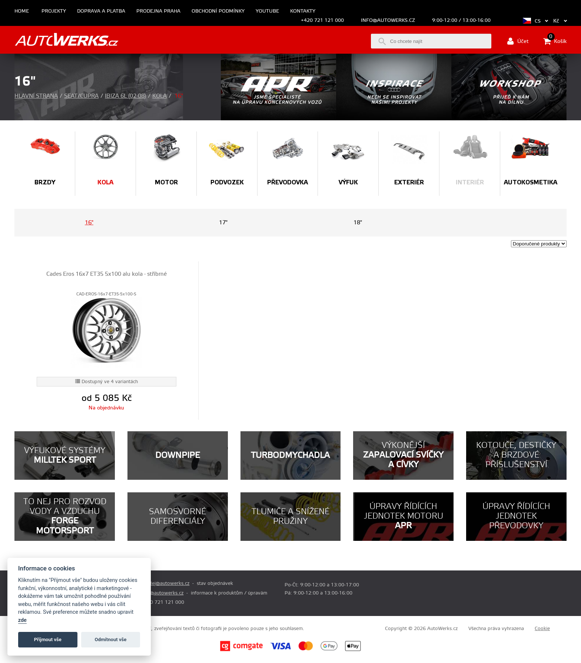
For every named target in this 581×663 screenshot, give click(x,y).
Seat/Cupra (81, 96)
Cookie (542, 629)
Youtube (267, 11)
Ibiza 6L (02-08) (125, 96)
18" (357, 222)
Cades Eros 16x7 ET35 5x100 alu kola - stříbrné (106, 274)
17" (223, 222)
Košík (555, 41)
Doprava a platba (101, 11)
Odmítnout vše (111, 639)
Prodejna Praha (158, 11)
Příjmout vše (48, 639)
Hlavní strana (36, 96)
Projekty (54, 11)
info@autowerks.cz (388, 20)
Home (21, 11)
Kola (159, 96)
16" (89, 222)
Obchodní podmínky (218, 11)
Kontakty (302, 11)
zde (22, 620)
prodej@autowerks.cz (165, 583)
